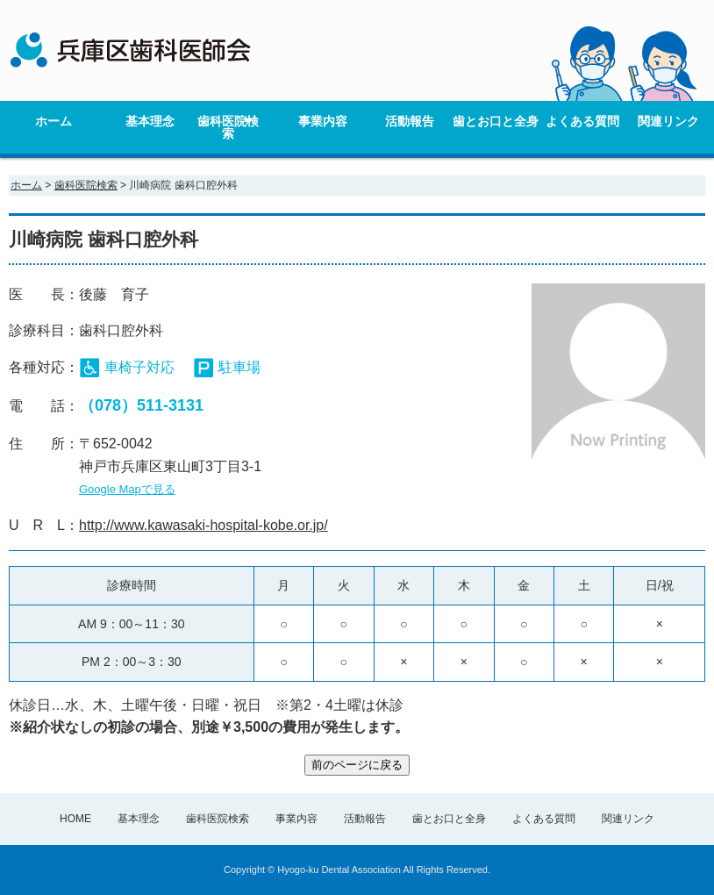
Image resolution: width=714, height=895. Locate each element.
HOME (75, 819)
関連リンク (668, 121)
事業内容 (322, 121)
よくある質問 (582, 121)
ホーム (53, 121)
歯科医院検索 (228, 127)
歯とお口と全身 (496, 121)
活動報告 (409, 121)
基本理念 (150, 121)
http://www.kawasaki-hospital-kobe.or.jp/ (203, 525)
